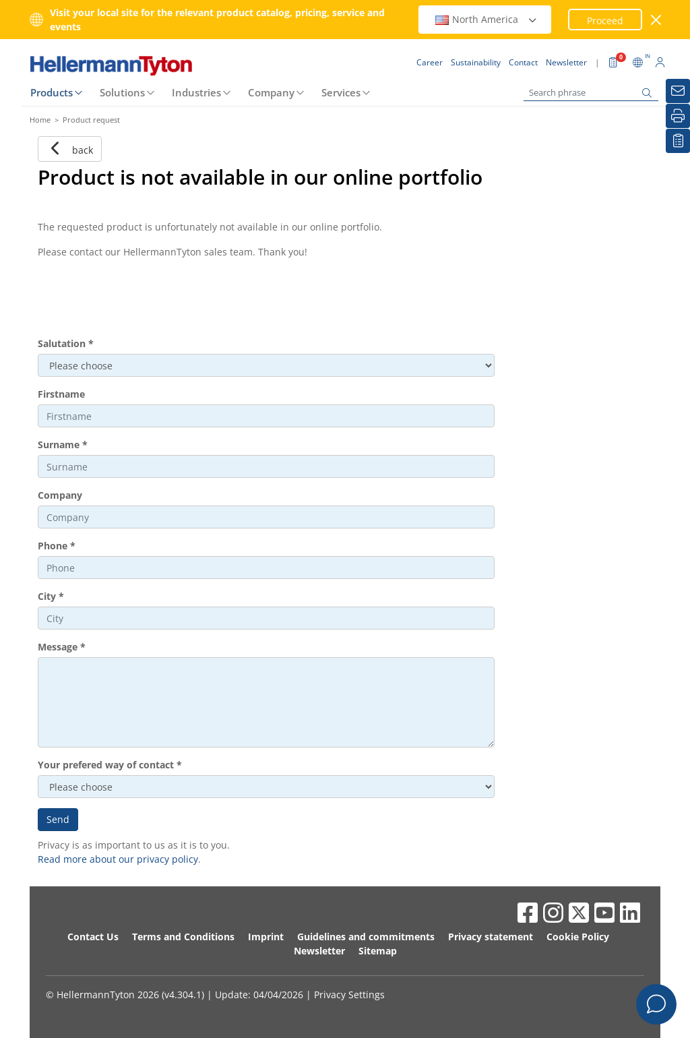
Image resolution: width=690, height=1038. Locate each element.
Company (271, 92)
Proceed (605, 20)
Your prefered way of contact (110, 764)
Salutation (66, 343)
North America (486, 19)
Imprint (266, 936)
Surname (63, 444)
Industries (196, 92)
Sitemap (377, 950)
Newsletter (319, 950)
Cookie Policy (577, 936)
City (51, 596)
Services (340, 92)
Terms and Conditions (183, 936)
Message (62, 646)
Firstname (61, 394)
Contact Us (93, 936)
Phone (56, 545)
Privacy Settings (349, 994)
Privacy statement (490, 936)
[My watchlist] (678, 141)
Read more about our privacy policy (118, 859)
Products (51, 92)
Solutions (122, 92)
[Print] (678, 116)
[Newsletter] (678, 91)
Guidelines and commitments (366, 936)
